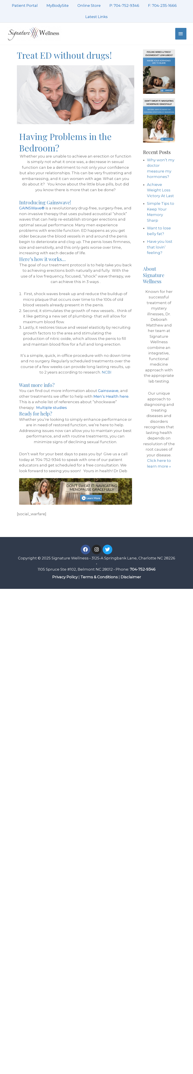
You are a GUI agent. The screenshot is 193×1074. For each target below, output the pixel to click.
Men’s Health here (111, 396)
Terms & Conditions (99, 577)
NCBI (106, 372)
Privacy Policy (65, 577)
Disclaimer (131, 577)
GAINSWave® (32, 208)
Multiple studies (51, 407)
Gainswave (108, 390)
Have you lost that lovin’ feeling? (159, 247)
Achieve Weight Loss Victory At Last (160, 190)
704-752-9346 (142, 569)
